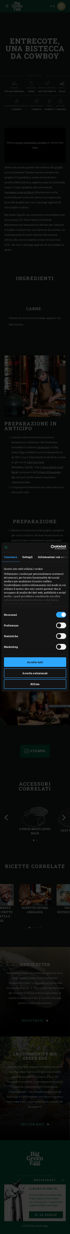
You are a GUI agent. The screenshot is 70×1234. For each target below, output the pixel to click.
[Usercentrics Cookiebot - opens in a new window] (50, 547)
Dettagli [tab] (27, 557)
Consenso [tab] (10, 557)
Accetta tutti (35, 662)
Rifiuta (35, 684)
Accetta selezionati (35, 673)
